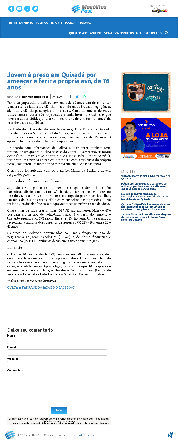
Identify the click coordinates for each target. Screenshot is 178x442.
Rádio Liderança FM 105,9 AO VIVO (160, 10)
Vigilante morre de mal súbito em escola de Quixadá (145, 177)
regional (84, 22)
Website (12, 358)
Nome (11, 335)
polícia (70, 22)
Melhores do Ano (149, 33)
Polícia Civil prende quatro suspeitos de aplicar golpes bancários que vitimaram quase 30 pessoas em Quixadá (143, 186)
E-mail (11, 347)
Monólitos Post (89, 9)
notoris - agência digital (170, 435)
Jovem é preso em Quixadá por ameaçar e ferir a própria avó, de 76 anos (58, 81)
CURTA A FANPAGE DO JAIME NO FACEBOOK (41, 288)
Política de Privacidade (84, 435)
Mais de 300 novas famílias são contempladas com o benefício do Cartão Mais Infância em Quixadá (145, 196)
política (42, 22)
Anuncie (96, 33)
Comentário (15, 370)
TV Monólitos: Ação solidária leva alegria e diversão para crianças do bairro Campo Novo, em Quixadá (146, 217)
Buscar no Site (167, 33)
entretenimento (21, 22)
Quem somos (78, 33)
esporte (56, 22)
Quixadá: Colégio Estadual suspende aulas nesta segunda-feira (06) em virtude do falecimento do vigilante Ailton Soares (145, 207)
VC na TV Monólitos (119, 33)
